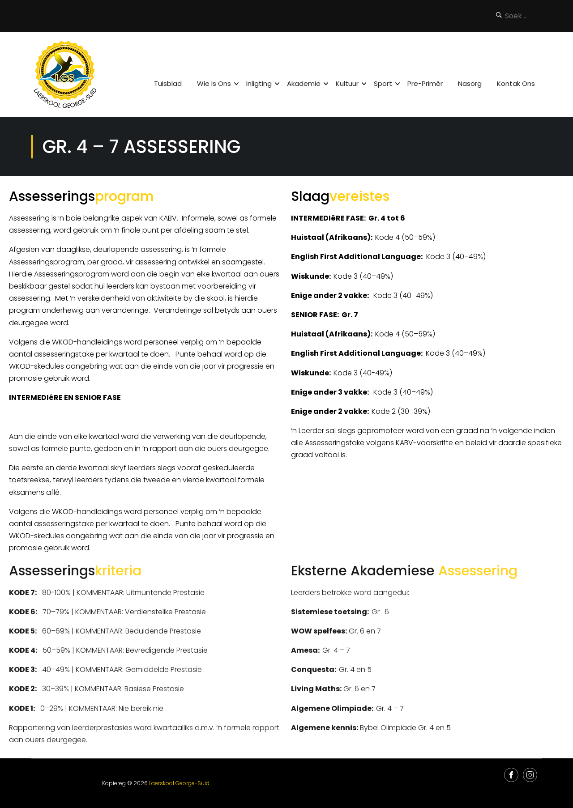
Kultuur (347, 83)
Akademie (304, 83)
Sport (383, 83)
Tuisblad (168, 83)
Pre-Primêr (425, 83)
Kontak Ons (516, 83)
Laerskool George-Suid (179, 783)
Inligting (259, 83)
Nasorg (470, 83)
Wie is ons (214, 83)
